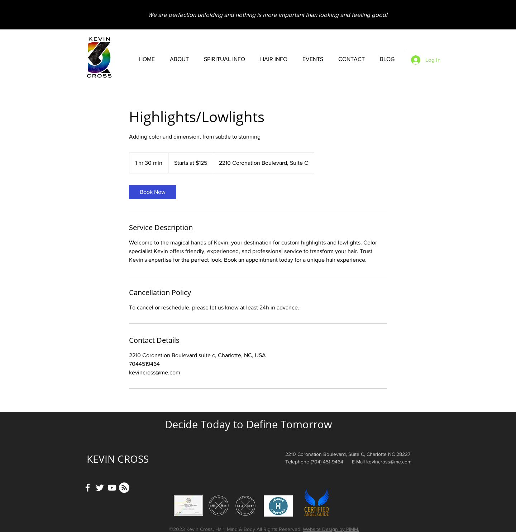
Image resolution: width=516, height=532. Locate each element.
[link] (152, 192)
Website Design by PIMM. (331, 529)
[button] (224, 59)
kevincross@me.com (388, 462)
